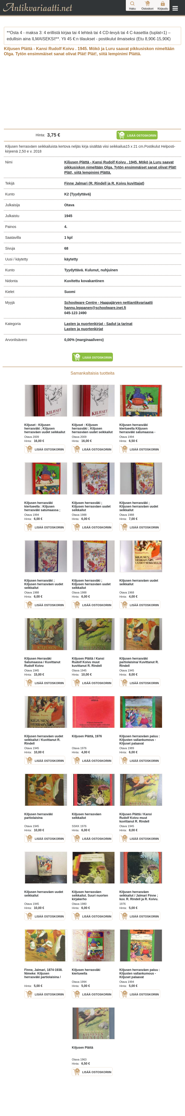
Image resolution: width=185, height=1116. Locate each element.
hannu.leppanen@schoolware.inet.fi (95, 308)
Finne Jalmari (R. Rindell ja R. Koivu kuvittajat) (104, 183)
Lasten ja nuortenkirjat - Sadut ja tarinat (98, 324)
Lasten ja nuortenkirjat (83, 329)
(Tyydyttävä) (80, 194)
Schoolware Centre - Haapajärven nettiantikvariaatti (108, 302)
